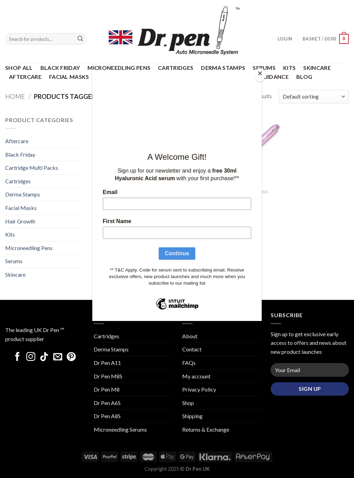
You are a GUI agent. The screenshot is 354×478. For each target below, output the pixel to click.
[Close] (260, 75)
